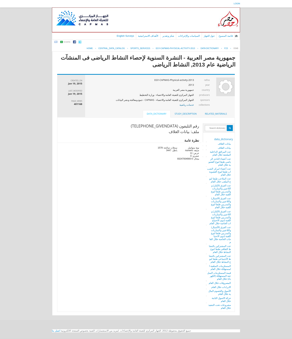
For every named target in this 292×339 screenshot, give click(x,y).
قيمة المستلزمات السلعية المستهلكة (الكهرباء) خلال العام (219, 275)
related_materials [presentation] (216, 113)
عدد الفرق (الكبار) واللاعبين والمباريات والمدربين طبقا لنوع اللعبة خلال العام (221, 190)
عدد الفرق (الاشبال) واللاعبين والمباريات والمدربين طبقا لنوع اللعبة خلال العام (221, 203)
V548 (235, 48)
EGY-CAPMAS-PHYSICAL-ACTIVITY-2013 (175, 48)
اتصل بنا (56, 330)
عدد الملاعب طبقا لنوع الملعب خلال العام (220, 180)
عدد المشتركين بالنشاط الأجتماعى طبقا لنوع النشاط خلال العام (220, 258)
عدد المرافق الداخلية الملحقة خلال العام (220, 153)
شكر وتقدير (168, 35)
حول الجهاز (209, 35)
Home (90, 48)
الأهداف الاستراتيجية (148, 35)
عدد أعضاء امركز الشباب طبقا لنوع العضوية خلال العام (219, 171)
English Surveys (125, 35)
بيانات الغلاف (224, 143)
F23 (226, 48)
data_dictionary (223, 139)
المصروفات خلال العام (220, 282)
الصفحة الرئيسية (236, 35)
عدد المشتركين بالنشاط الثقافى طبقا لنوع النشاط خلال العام (220, 249)
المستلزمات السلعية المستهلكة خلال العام (220, 267)
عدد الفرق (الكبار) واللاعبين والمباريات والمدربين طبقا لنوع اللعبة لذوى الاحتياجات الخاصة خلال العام (220, 217)
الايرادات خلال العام (221, 287)
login (237, 3)
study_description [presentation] (186, 113)
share (67, 42)
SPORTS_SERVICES (140, 48)
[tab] (216, 113)
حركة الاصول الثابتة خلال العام (221, 299)
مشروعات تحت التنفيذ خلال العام (219, 306)
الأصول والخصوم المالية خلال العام (219, 292)
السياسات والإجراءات (189, 35)
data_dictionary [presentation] (156, 113)
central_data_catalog (111, 48)
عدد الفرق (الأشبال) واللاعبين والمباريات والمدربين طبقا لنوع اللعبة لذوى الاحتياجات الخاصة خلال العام (220, 235)
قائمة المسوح (226, 35)
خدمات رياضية (187, 104)
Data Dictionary (210, 48)
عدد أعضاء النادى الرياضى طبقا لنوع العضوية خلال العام (220, 161)
